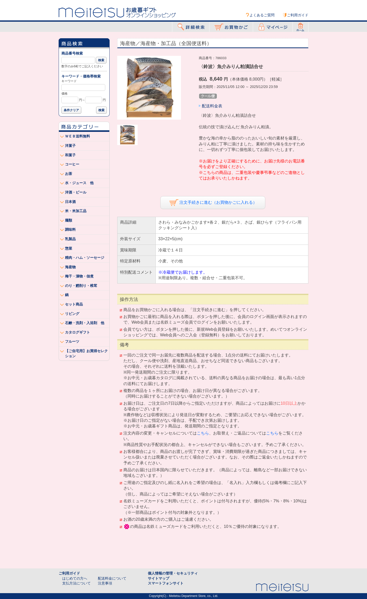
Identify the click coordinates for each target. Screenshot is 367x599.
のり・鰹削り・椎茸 (81, 286)
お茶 (68, 174)
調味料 (70, 229)
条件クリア (71, 110)
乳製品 (70, 239)
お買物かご (231, 27)
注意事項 (105, 583)
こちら (203, 433)
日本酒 (70, 202)
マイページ (273, 27)
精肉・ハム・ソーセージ (84, 258)
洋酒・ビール (75, 192)
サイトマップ (158, 578)
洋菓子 (70, 146)
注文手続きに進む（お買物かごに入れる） (213, 202)
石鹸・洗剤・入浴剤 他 (84, 323)
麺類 (68, 220)
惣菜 (68, 248)
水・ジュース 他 (79, 183)
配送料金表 (212, 106)
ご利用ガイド (297, 15)
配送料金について (112, 578)
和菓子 (70, 155)
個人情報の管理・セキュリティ (173, 573)
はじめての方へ (74, 578)
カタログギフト (77, 332)
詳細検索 (190, 27)
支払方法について (76, 583)
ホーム (300, 27)
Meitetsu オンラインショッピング (117, 12)
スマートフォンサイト (166, 583)
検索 (101, 60)
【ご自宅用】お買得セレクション (86, 353)
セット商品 (74, 304)
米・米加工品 (75, 211)
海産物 (70, 267)
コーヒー (72, 164)
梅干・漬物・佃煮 (79, 276)
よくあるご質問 (262, 15)
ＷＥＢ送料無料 (77, 136)
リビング (72, 314)
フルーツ (72, 341)
